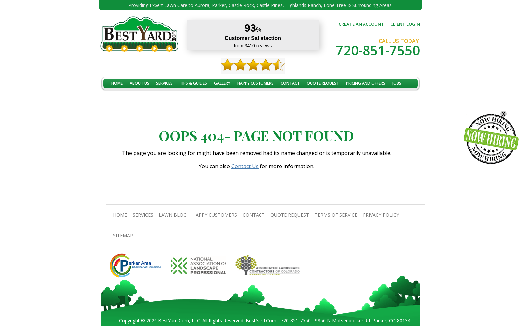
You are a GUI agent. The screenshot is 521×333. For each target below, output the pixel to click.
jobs (396, 83)
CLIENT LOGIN (405, 24)
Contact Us (245, 166)
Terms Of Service (336, 215)
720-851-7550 (378, 50)
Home (117, 83)
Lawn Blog (173, 215)
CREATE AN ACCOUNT (361, 24)
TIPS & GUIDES (193, 83)
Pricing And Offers (365, 83)
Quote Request (323, 83)
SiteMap (123, 235)
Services (164, 83)
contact (290, 83)
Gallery (222, 83)
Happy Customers (255, 83)
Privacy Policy (381, 215)
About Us (139, 83)
